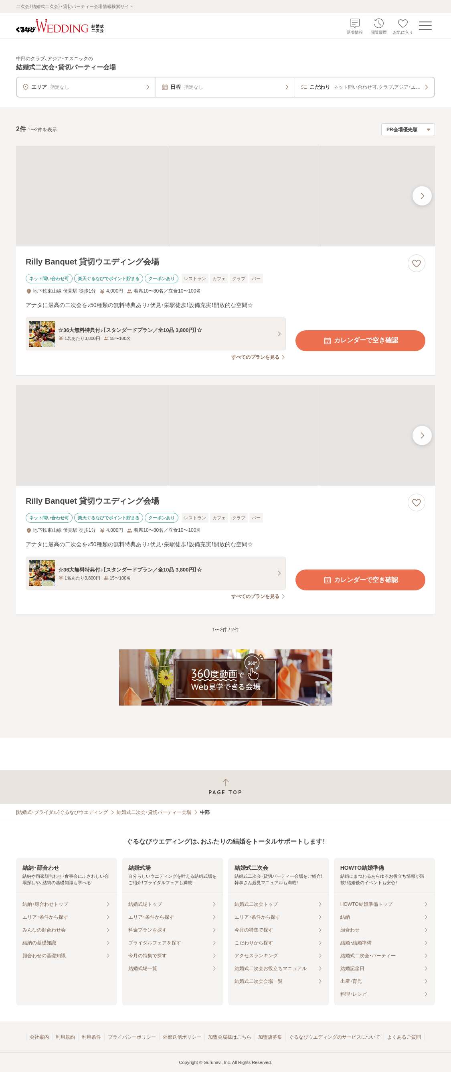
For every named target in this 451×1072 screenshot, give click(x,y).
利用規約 (65, 1037)
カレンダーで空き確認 (360, 341)
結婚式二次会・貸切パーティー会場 (154, 812)
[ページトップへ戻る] (225, 787)
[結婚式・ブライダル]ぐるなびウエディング (62, 812)
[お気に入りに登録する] (416, 263)
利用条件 (91, 1037)
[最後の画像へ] (422, 195)
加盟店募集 (270, 1037)
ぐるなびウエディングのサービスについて (334, 1037)
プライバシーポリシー (132, 1037)
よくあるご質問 (404, 1037)
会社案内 (39, 1037)
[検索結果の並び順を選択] (408, 129)
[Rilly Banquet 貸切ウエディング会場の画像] (225, 196)
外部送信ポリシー (182, 1037)
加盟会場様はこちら (229, 1037)
